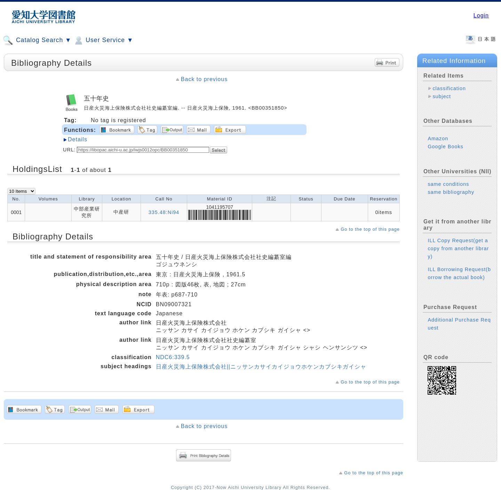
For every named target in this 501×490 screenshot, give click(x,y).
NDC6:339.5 (173, 357)
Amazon (438, 138)
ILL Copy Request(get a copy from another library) (458, 248)
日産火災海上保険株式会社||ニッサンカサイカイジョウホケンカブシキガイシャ (261, 367)
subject (441, 96)
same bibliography (451, 192)
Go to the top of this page (370, 229)
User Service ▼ (103, 40)
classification (449, 88)
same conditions (448, 184)
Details (77, 139)
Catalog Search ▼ (37, 40)
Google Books (445, 146)
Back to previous (204, 79)
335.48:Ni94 (164, 212)
